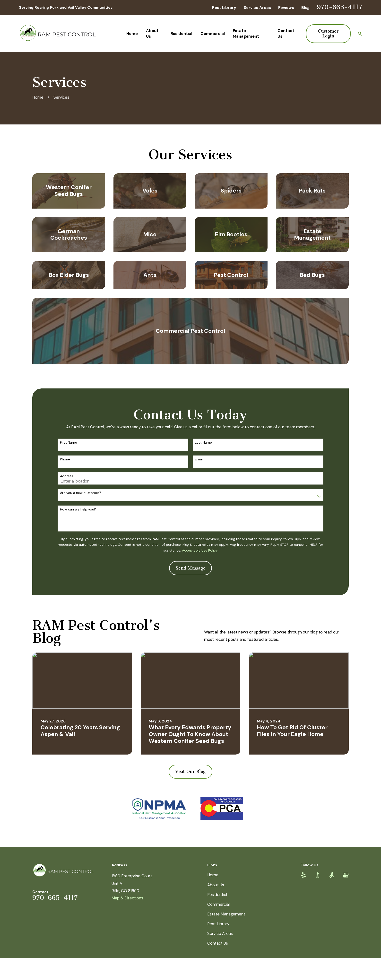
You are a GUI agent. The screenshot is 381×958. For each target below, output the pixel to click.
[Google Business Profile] (345, 875)
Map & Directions (127, 898)
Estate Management (226, 914)
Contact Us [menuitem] (285, 33)
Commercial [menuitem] (212, 33)
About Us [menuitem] (152, 33)
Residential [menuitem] (181, 33)
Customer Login (328, 33)
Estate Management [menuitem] (246, 33)
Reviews (286, 7)
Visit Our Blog (190, 771)
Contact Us (217, 943)
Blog (305, 7)
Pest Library (224, 7)
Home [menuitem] (132, 33)
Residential (217, 894)
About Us (215, 885)
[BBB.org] (317, 875)
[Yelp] (303, 875)
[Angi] (331, 875)
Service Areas (257, 7)
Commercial (218, 904)
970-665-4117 (339, 7)
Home (212, 875)
